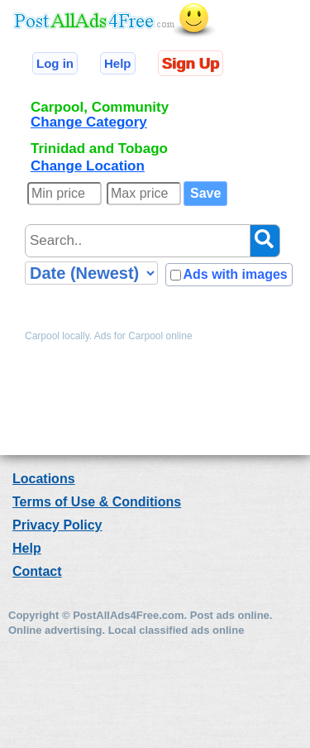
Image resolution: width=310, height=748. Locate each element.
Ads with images (235, 274)
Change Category (89, 122)
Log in (55, 63)
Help (117, 63)
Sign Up (190, 63)
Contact (37, 571)
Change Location (88, 166)
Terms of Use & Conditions (96, 502)
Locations (43, 479)
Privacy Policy (57, 525)
